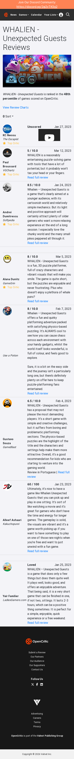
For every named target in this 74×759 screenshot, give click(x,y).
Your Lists (50, 14)
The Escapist (10, 139)
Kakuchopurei (11, 524)
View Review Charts (16, 107)
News (13, 14)
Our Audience (37, 661)
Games (23, 14)
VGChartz (8, 170)
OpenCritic (17, 735)
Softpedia (8, 220)
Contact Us (37, 669)
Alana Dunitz (11, 279)
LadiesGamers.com (14, 600)
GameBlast (9, 447)
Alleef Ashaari (12, 520)
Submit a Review (37, 652)
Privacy (37, 726)
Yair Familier (11, 596)
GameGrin (9, 283)
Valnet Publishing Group (50, 735)
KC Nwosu (9, 135)
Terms (37, 722)
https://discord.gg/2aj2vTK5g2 (37, 7)
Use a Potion (10, 355)
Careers (37, 718)
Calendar (36, 14)
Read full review (37, 177)
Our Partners (37, 656)
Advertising (37, 713)
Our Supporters (37, 665)
